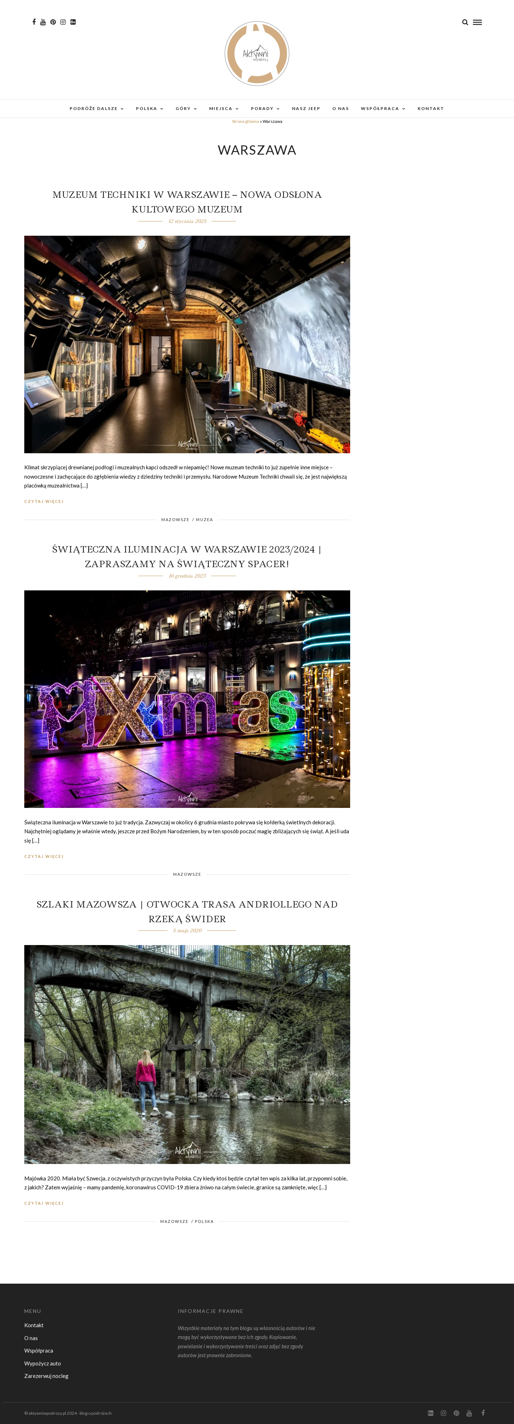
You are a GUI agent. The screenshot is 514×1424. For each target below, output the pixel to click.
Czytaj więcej (44, 501)
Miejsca (221, 108)
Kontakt (431, 108)
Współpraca (380, 108)
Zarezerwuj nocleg (46, 1376)
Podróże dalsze (94, 108)
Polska (146, 108)
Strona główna (245, 121)
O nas (340, 108)
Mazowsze (175, 519)
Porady (262, 108)
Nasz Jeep (306, 108)
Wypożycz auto (42, 1363)
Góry (183, 108)
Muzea (204, 519)
